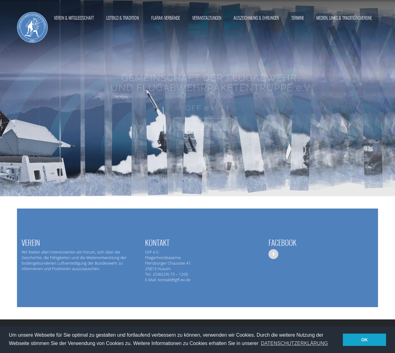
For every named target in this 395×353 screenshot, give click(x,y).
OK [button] (364, 339)
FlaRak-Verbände (165, 18)
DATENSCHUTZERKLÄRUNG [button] (294, 343)
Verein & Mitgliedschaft (74, 18)
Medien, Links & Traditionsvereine (344, 18)
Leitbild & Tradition (122, 18)
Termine (297, 18)
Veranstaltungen (206, 18)
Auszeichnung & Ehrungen (256, 18)
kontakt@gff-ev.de (174, 279)
